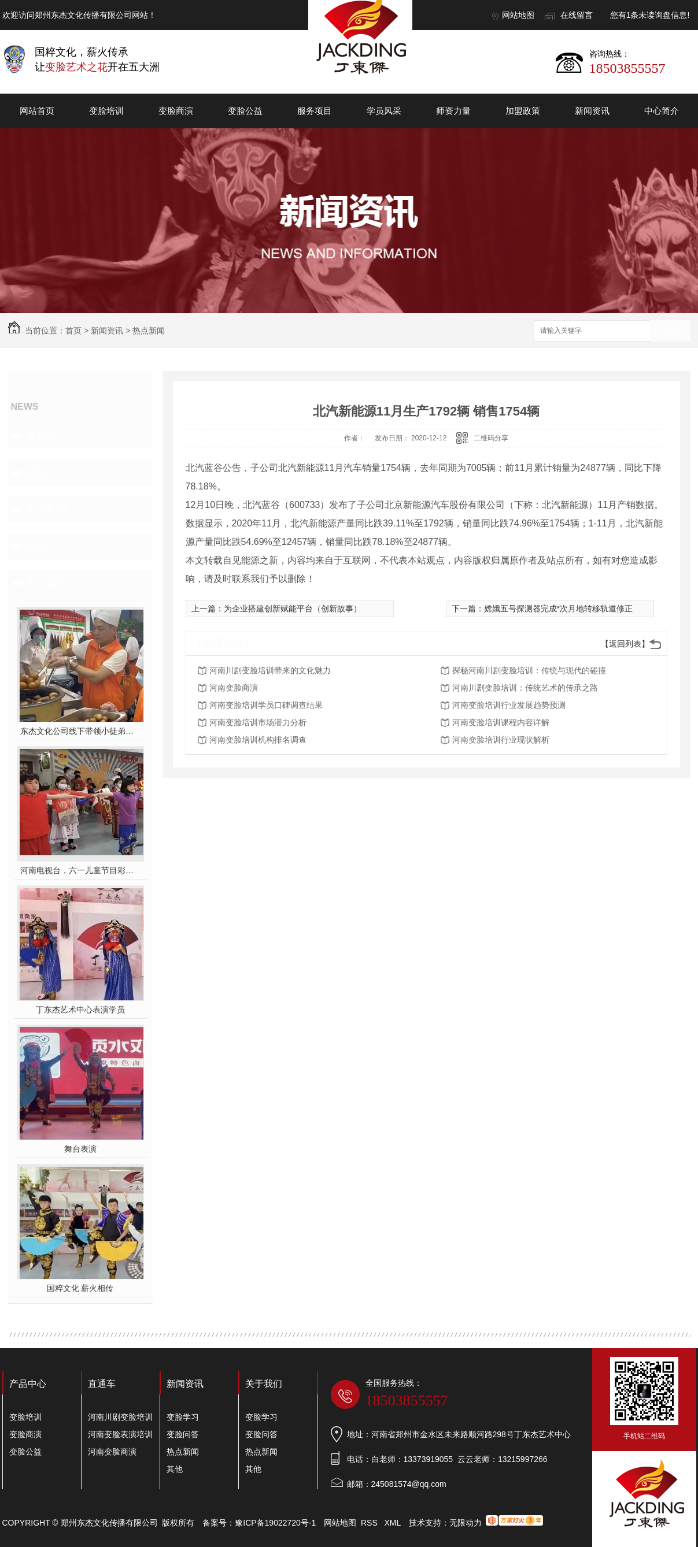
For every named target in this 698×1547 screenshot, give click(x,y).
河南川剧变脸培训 (120, 1417)
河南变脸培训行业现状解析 (500, 739)
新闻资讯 (592, 111)
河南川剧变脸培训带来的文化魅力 (270, 670)
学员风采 (384, 111)
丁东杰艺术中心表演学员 (80, 1009)
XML (393, 1522)
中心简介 (661, 111)
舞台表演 (80, 1148)
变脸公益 (245, 111)
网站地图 (518, 15)
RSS (370, 1522)
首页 (73, 330)
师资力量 (453, 111)
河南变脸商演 (233, 687)
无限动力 (465, 1522)
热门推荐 (46, 583)
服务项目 (314, 111)
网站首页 (37, 111)
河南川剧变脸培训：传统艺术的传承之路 (525, 687)
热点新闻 (148, 330)
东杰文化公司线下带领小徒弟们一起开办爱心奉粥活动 (80, 731)
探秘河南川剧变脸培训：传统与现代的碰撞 (529, 670)
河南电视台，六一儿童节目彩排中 (80, 870)
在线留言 (576, 15)
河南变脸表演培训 (120, 1434)
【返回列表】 (625, 643)
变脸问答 (46, 472)
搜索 (670, 331)
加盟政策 (522, 111)
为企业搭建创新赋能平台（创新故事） (292, 608)
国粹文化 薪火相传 (80, 1288)
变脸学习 (46, 435)
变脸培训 (106, 111)
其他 (35, 546)
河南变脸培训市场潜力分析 (257, 722)
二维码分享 (491, 438)
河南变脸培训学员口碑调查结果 (266, 705)
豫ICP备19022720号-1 (275, 1522)
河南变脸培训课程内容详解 (500, 722)
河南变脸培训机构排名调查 (257, 739)
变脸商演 (175, 111)
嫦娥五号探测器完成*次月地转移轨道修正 (558, 608)
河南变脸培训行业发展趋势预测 (509, 705)
